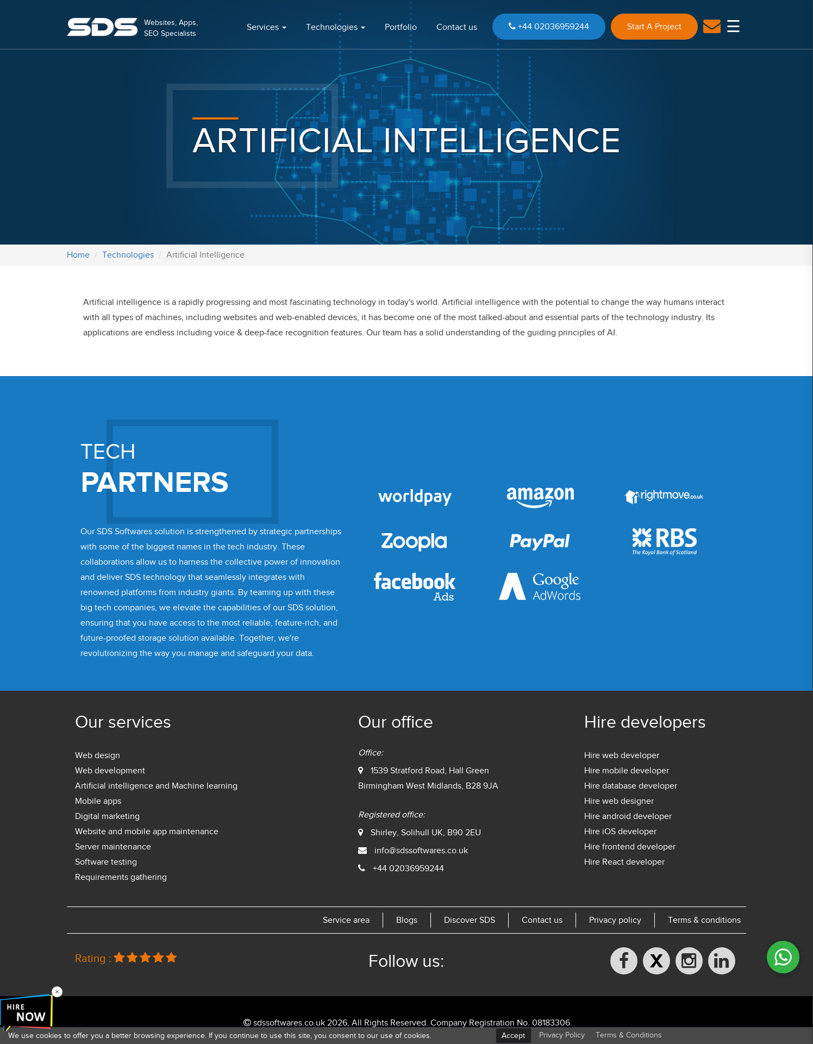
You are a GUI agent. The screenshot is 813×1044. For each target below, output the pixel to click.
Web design (97, 755)
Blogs (406, 920)
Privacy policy (615, 920)
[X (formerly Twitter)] (656, 960)
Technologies (335, 27)
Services (266, 27)
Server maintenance (113, 847)
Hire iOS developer (620, 831)
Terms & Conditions (629, 1035)
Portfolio (401, 27)
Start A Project (654, 27)
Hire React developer (624, 862)
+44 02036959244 (549, 27)
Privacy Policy (562, 1035)
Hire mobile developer (626, 771)
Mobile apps (98, 801)
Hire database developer (630, 786)
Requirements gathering (121, 877)
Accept (513, 1036)
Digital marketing (107, 816)
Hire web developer (621, 755)
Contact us (456, 27)
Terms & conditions (704, 920)
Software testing (106, 862)
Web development (110, 771)
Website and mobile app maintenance (146, 831)
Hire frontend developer (630, 847)
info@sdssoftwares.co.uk (421, 850)
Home (78, 255)
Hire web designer (619, 801)
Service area (346, 920)
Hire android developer (628, 816)
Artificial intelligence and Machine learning (156, 786)
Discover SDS (469, 920)
